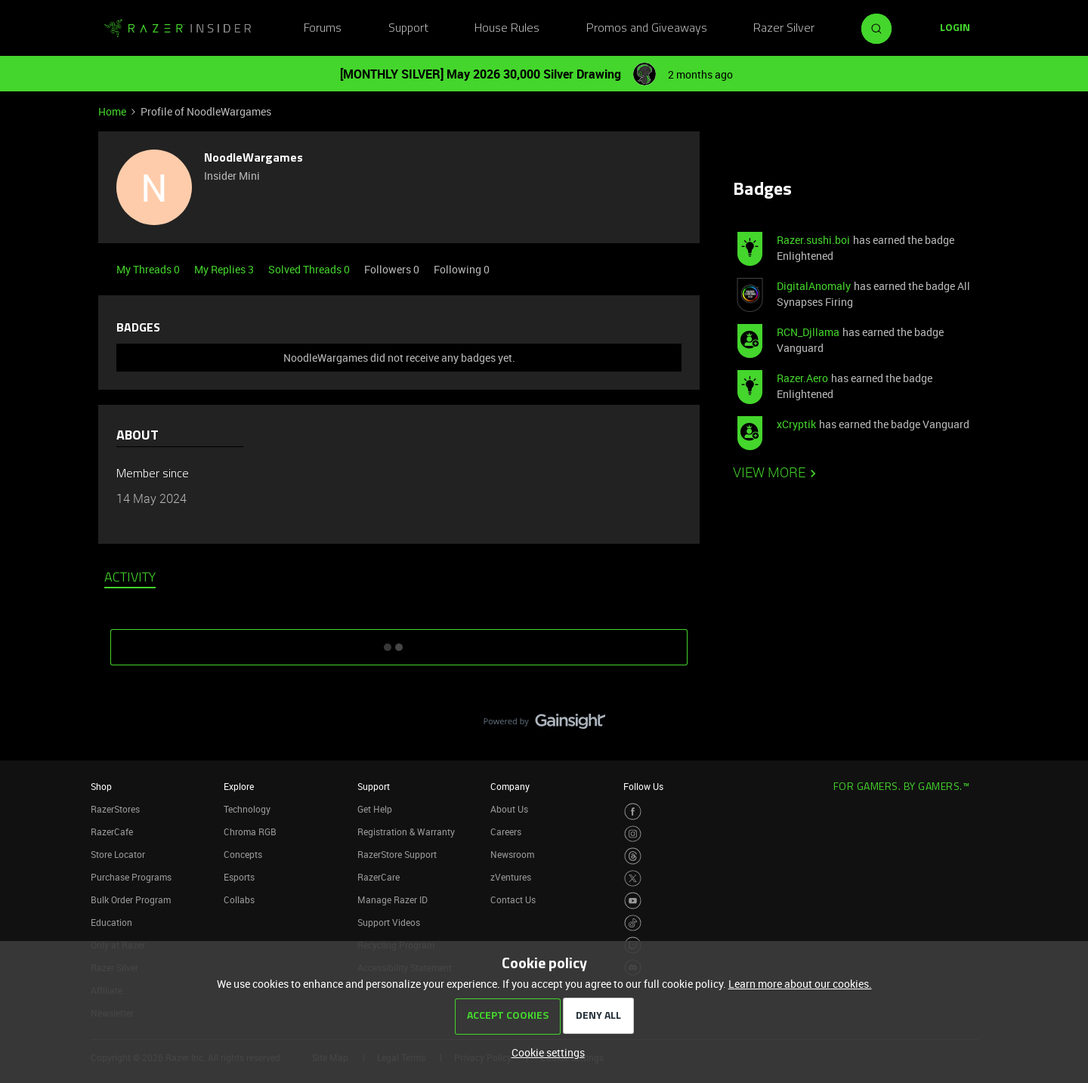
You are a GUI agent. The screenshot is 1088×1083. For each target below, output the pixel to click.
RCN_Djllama (808, 332)
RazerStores (115, 809)
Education (111, 922)
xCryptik (796, 424)
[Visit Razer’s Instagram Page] (632, 834)
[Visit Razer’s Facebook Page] (632, 811)
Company (510, 786)
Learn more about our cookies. (800, 984)
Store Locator (118, 854)
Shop (101, 786)
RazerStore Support (397, 854)
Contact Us (513, 899)
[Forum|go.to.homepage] (177, 29)
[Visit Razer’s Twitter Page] (632, 878)
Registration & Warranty (406, 831)
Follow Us (643, 786)
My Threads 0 (149, 269)
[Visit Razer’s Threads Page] (632, 856)
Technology (247, 809)
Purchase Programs (131, 877)
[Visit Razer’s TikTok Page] (632, 923)
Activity (130, 578)
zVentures (510, 877)
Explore (239, 786)
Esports (239, 877)
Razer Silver (783, 29)
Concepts (243, 854)
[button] (955, 29)
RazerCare (378, 877)
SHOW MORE (399, 642)
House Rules (506, 29)
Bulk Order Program (131, 899)
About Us (509, 809)
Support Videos (388, 922)
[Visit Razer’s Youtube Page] (632, 900)
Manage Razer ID (392, 899)
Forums (323, 29)
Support (408, 29)
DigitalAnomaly (814, 286)
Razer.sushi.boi (813, 240)
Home (112, 111)
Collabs (239, 899)
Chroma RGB (250, 831)
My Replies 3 (225, 269)
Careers (505, 831)
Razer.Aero (802, 378)
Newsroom (512, 854)
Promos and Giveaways (646, 29)
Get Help (374, 809)
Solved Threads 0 (310, 269)
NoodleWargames (253, 159)
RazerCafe (112, 831)
